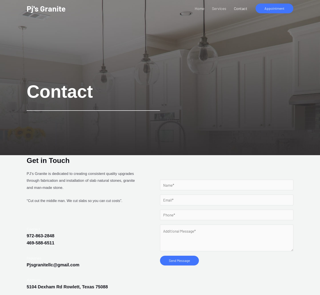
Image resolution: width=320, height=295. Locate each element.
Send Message (179, 260)
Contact (240, 8)
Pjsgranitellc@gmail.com (53, 264)
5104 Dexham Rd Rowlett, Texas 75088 (67, 286)
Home (200, 8)
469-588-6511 (40, 242)
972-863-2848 (40, 235)
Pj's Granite (46, 8)
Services (219, 8)
